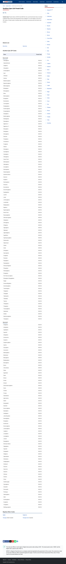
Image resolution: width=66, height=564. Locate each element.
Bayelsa (49, 29)
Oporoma (25, 46)
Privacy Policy (28, 559)
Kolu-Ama (5, 46)
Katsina (48, 72)
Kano (48, 69)
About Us (4, 559)
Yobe (48, 120)
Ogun (48, 94)
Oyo (48, 104)
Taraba (48, 116)
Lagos (48, 85)
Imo (48, 60)
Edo (48, 47)
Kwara (48, 82)
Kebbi (48, 76)
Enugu (48, 54)
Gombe (48, 57)
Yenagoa (5, 517)
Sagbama (25, 515)
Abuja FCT (49, 10)
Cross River (49, 38)
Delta (48, 41)
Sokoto (48, 113)
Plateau (48, 107)
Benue (48, 32)
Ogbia (4, 515)
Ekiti (48, 50)
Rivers (48, 110)
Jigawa (48, 63)
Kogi (48, 79)
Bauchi (48, 25)
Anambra (49, 22)
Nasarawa (49, 88)
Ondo (48, 98)
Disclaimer (14, 559)
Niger (48, 91)
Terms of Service (21, 559)
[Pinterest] (13, 541)
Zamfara (49, 123)
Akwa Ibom (49, 19)
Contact (9, 559)
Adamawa (49, 16)
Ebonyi (48, 44)
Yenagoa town (26, 517)
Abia (48, 13)
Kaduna (48, 66)
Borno (48, 35)
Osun (48, 101)
